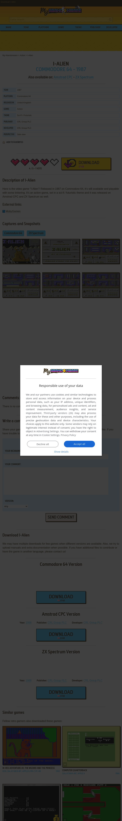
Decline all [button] (43, 444)
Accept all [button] (79, 444)
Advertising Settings (47, 431)
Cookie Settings (51, 435)
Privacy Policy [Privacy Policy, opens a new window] (68, 435)
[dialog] (61, 410)
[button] (61, 451)
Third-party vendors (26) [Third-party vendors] (58, 413)
